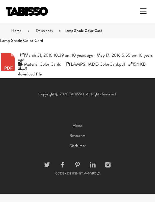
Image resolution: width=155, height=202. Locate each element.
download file (30, 74)
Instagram (108, 164)
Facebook (62, 164)
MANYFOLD (91, 173)
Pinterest (77, 164)
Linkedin (93, 164)
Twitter (47, 164)
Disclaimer (77, 146)
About (78, 125)
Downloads (44, 31)
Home (16, 31)
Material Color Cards (42, 64)
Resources (77, 136)
